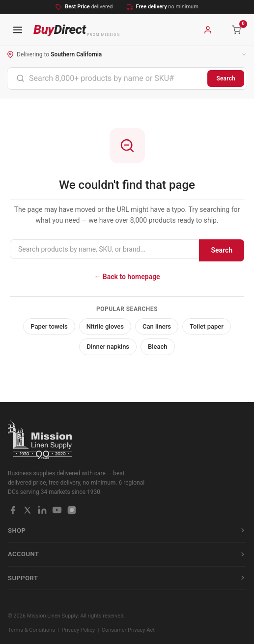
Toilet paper (207, 326)
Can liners (156, 326)
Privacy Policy (78, 630)
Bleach (158, 346)
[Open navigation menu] (17, 30)
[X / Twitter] (27, 510)
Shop (127, 530)
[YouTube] (57, 510)
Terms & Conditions (31, 630)
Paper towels (49, 326)
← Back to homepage (127, 277)
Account (127, 554)
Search (225, 78)
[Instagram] (72, 510)
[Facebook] (13, 510)
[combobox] (107, 78)
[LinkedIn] (42, 510)
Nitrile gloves (105, 326)
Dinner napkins (107, 346)
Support (127, 578)
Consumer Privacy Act (128, 630)
